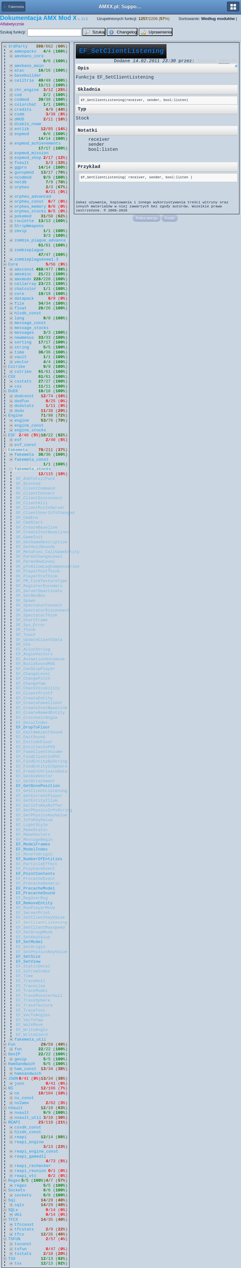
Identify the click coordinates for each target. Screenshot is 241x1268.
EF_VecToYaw (29, 1020)
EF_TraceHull (30, 981)
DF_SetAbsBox (30, 595)
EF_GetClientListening (41, 791)
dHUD (19, 119)
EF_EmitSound (30, 737)
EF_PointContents (35, 873)
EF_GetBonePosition (38, 786)
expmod (21, 134)
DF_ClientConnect (35, 493)
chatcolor (25, 289)
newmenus (24, 337)
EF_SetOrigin (30, 947)
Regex (14, 1180)
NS (10, 1088)
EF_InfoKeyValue (34, 820)
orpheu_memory (30, 206)
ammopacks (25, 51)
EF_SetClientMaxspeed (40, 927)
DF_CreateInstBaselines (43, 532)
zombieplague (29, 250)
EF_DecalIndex (32, 722)
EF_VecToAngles (33, 1015)
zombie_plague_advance (40, 240)
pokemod (23, 216)
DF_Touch (25, 634)
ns (16, 1093)
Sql (11, 1200)
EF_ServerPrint (33, 912)
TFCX (13, 1219)
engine (21, 420)
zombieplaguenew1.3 (36, 259)
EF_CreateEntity (34, 698)
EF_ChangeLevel (33, 674)
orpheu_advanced (32, 196)
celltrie (24, 80)
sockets (23, 1195)
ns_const (24, 1098)
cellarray (25, 283)
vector (21, 362)
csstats (23, 381)
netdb (20, 182)
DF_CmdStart (29, 522)
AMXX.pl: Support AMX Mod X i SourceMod (120, 6)
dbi (18, 1214)
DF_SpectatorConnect (39, 605)
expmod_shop (27, 157)
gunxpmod (24, 172)
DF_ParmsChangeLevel (39, 556)
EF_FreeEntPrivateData (41, 771)
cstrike (23, 371)
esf (18, 440)
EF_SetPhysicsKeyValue (41, 952)
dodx (19, 410)
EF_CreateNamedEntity (40, 712)
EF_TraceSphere (33, 1000)
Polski (170, 218)
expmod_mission (31, 153)
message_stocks (31, 328)
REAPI (14, 1122)
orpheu (21, 187)
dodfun (21, 401)
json (19, 1083)
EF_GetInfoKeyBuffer (39, 805)
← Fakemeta (13, 6)
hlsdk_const (27, 313)
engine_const (29, 425)
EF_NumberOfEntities (39, 859)
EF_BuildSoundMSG (35, 664)
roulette (24, 221)
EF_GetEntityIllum (37, 800)
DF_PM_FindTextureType (41, 581)
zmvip (20, 231)
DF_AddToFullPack (35, 478)
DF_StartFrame (32, 620)
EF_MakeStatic (32, 830)
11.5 (84, 19)
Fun (11, 1044)
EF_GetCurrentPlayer (39, 796)
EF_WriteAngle (32, 1029)
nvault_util (27, 1117)
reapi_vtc (25, 1176)
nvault (21, 1112)
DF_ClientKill (32, 503)
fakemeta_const (31, 459)
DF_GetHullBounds (35, 547)
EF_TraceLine (30, 986)
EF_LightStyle (32, 825)
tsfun (20, 1249)
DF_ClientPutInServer (40, 507)
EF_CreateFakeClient (39, 703)
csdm (19, 114)
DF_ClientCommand (35, 488)
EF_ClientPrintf (34, 693)
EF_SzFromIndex (33, 971)
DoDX (13, 391)
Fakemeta (18, 450)
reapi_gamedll (30, 1156)
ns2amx (21, 1103)
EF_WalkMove (29, 1024)
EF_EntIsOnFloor (34, 742)
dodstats (24, 405)
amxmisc (23, 274)
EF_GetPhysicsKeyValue (41, 815)
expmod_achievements (37, 143)
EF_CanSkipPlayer (35, 669)
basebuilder (27, 75)
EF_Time (24, 976)
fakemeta (24, 454)
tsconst (23, 1244)
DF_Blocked (28, 483)
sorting (23, 342)
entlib (21, 129)
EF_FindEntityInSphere (41, 766)
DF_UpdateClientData (39, 639)
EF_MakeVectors (33, 834)
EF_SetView (28, 961)
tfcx (19, 1234)
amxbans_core (29, 56)
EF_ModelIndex (32, 849)
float (20, 308)
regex (20, 1185)
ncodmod (23, 177)
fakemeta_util (30, 1039)
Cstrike (16, 366)
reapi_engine (29, 1142)
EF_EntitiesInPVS (35, 747)
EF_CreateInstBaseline (41, 708)
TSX (11, 1258)
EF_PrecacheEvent (35, 878)
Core (13, 264)
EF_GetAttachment (35, 781)
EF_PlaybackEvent (35, 868)
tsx (18, 1263)
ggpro (20, 167)
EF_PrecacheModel (35, 888)
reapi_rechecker (32, 1166)
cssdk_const (27, 1127)
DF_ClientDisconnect (39, 498)
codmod (21, 99)
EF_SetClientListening (41, 922)
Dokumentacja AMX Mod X (38, 17)
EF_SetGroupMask (34, 932)
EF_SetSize (28, 956)
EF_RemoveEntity (34, 903)
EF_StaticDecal (33, 966)
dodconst (24, 396)
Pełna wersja (146, 218)
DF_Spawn (25, 600)
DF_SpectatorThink (37, 615)
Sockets (16, 1190)
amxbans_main (29, 65)
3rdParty (18, 46)
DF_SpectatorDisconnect (43, 610)
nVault (15, 1108)
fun (18, 1049)
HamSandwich (21, 1064)
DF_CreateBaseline (37, 527)
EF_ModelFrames (33, 844)
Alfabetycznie (12, 24)
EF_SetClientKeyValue (40, 917)
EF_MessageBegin (34, 839)
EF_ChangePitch (33, 678)
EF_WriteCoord (32, 1034)
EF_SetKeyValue (33, 937)
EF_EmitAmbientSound (39, 732)
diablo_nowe (27, 124)
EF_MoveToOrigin (34, 854)
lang (19, 318)
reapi (20, 1137)
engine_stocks (30, 430)
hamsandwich (27, 1073)
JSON (13, 1078)
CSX (11, 376)
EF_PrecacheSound (35, 893)
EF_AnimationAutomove (40, 659)
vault (20, 357)
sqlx (19, 1205)
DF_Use (23, 644)
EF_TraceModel (32, 990)
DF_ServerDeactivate (39, 591)
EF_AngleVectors (34, 654)
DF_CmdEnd (27, 517)
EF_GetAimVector (34, 776)
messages (24, 332)
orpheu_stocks (30, 211)
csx (18, 386)
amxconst (24, 269)
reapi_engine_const (36, 1151)
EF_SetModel (29, 942)
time (19, 352)
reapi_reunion (30, 1171)
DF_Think (25, 629)
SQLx (13, 1210)
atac (19, 70)
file (19, 303)
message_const (30, 323)
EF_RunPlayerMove (35, 907)
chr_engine (26, 90)
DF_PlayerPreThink (37, 576)
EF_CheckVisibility (38, 688)
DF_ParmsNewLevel (35, 561)
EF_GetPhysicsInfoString (44, 810)
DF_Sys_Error (30, 625)
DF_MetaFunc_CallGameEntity (47, 552)
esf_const (25, 445)
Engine (15, 415)
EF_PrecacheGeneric (38, 883)
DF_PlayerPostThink (38, 571)
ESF (11, 435)
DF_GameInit (29, 537)
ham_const (25, 1069)
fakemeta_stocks (32, 469)
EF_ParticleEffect (37, 864)
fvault (21, 162)
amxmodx (23, 279)
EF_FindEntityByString (41, 761)
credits (23, 109)
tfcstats (24, 1229)
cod (18, 95)
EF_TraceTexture (34, 1005)
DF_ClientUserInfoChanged (45, 512)
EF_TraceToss (30, 1010)
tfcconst (24, 1224)
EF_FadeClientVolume (39, 751)
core (19, 294)
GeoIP (14, 1054)
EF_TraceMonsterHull (39, 995)
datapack (24, 298)
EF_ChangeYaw (30, 683)
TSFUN (14, 1239)
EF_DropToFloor (33, 727)
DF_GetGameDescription (41, 542)
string (21, 347)
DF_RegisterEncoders (39, 586)
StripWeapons (29, 226)
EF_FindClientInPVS (38, 756)
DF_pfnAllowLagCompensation (47, 566)
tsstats (23, 1253)
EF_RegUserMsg (32, 898)
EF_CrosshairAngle (37, 717)
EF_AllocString (33, 649)
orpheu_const (29, 201)
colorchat (25, 104)
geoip (20, 1059)
